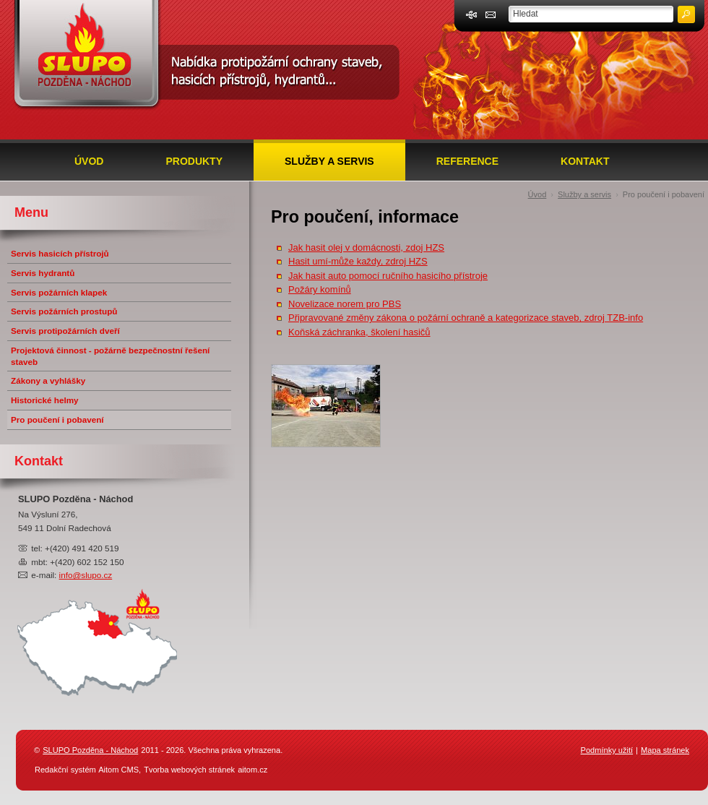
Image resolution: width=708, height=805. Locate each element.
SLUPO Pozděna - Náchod (90, 750)
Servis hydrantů (42, 272)
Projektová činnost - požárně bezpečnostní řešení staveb (110, 355)
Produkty (194, 161)
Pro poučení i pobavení (663, 194)
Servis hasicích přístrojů (60, 253)
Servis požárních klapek (59, 292)
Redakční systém (65, 769)
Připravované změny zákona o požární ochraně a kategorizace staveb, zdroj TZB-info (465, 317)
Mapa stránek (665, 750)
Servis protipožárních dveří (65, 330)
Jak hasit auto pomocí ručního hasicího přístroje (388, 275)
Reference (467, 161)
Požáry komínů (319, 289)
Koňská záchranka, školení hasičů (359, 332)
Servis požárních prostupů (64, 311)
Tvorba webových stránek (189, 769)
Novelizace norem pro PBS (344, 303)
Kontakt (585, 161)
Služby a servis (329, 161)
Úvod (88, 161)
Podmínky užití (607, 750)
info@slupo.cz (86, 575)
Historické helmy (45, 400)
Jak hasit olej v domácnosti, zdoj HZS (366, 247)
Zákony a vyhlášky (48, 380)
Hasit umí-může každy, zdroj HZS (358, 261)
